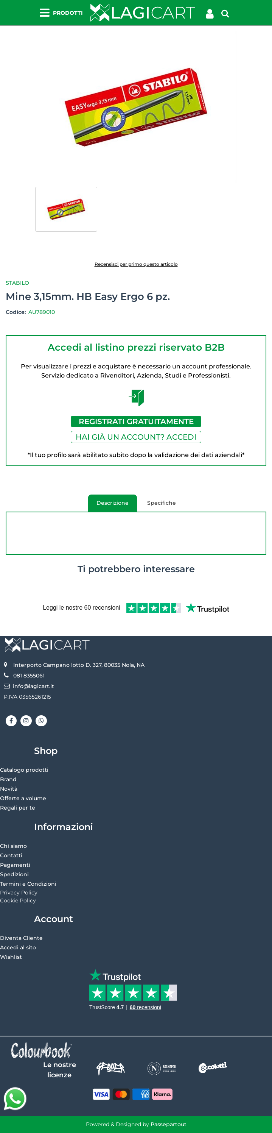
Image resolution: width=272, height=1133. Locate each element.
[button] (136, 106)
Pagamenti (15, 864)
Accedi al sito (18, 947)
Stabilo (17, 282)
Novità (8, 788)
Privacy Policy (18, 892)
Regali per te (17, 807)
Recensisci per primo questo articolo (136, 264)
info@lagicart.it (33, 686)
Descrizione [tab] (108, 505)
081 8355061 (29, 675)
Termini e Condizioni (28, 883)
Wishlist (11, 957)
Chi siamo (13, 846)
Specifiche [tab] (161, 502)
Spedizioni (14, 874)
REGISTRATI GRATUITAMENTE (136, 421)
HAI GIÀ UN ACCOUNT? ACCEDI (136, 437)
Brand (8, 779)
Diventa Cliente (21, 938)
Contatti (11, 855)
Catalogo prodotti (24, 769)
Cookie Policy (18, 900)
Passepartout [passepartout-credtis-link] (169, 1124)
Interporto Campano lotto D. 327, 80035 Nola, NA (79, 665)
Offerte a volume (23, 798)
